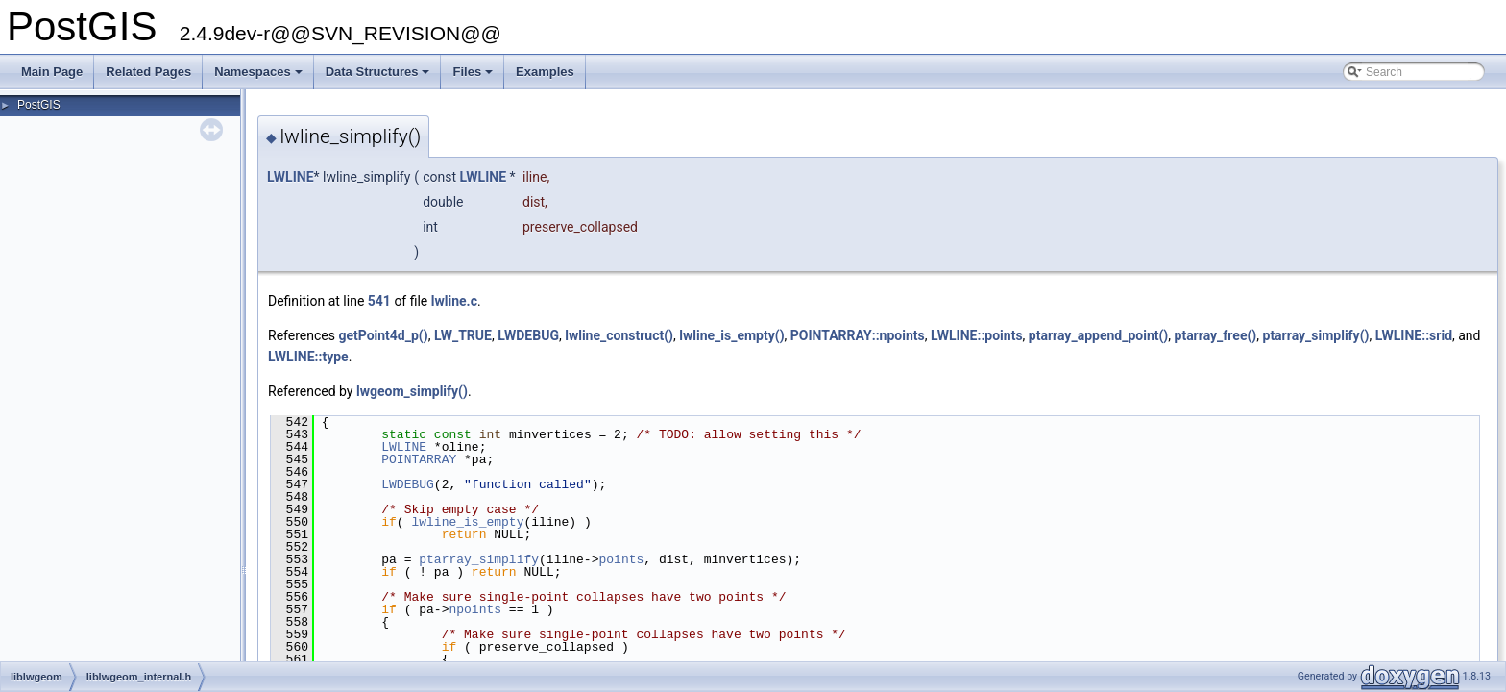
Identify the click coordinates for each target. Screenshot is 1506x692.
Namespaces (259, 76)
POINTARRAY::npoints (857, 335)
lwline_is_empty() (731, 335)
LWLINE (290, 177)
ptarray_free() (1216, 335)
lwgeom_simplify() (412, 391)
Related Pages (148, 71)
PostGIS (39, 104)
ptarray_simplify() (1316, 335)
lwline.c (454, 301)
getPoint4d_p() (382, 335)
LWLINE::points (977, 335)
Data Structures (379, 76)
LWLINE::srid (1413, 335)
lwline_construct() (619, 335)
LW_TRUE (463, 335)
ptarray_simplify (479, 559)
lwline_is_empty (467, 522)
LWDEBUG (528, 335)
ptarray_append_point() (1098, 335)
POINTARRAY (418, 459)
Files (474, 76)
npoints (475, 609)
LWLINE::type (308, 356)
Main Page (52, 71)
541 (379, 301)
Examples (545, 71)
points (621, 559)
